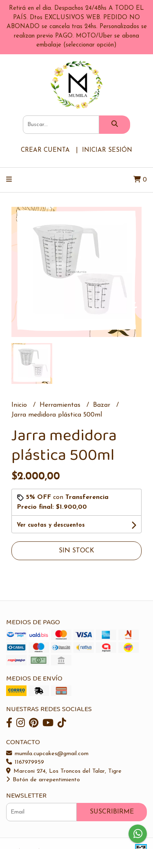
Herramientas (61, 405)
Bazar (102, 405)
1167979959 (25, 762)
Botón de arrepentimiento (43, 780)
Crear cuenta (45, 150)
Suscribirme (112, 812)
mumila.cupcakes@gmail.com (47, 754)
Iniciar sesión (107, 150)
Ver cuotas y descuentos (51, 525)
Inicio (20, 405)
